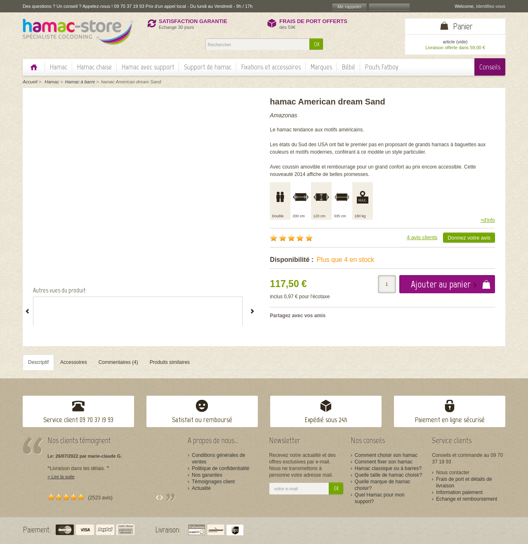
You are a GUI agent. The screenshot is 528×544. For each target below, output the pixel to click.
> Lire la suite (61, 476)
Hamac (58, 66)
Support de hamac (207, 66)
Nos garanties (207, 475)
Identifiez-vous (490, 6)
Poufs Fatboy (381, 66)
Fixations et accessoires (271, 66)
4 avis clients (422, 237)
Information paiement (459, 492)
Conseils (489, 66)
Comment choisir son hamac (386, 455)
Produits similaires (170, 362)
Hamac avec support (148, 66)
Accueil (30, 81)
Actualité (201, 488)
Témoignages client (213, 482)
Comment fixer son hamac (383, 462)
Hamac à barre (80, 81)
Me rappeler (349, 6)
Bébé (348, 66)
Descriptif (38, 362)
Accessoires (73, 362)
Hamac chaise (94, 66)
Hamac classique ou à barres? (388, 468)
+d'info (488, 220)
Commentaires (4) (118, 362)
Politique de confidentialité (220, 468)
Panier (463, 26)
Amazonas (283, 115)
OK (316, 44)
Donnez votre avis (469, 238)
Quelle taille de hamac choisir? (388, 475)
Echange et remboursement (466, 499)
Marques (321, 66)
